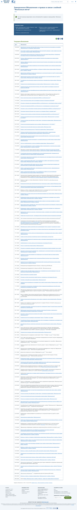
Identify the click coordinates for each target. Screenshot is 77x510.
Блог (55, 489)
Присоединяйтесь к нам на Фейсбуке (61, 491)
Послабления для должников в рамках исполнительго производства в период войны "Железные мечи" (41, 81)
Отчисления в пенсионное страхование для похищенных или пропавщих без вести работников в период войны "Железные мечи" (41, 157)
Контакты (55, 490)
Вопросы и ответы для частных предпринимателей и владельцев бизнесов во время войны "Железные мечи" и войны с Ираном (40, 448)
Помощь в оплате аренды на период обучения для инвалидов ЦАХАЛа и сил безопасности (40, 114)
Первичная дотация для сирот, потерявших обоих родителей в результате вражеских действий (41, 215)
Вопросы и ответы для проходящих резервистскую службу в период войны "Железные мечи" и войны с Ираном (40, 444)
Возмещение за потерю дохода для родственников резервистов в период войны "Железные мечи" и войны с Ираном (41, 194)
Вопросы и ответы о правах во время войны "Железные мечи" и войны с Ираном (48, 28)
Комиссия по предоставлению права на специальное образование (44, 177)
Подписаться (67, 497)
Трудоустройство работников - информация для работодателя (49, 30)
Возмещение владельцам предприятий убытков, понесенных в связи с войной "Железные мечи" (41, 183)
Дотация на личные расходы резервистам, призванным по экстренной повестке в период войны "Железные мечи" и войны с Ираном (41, 251)
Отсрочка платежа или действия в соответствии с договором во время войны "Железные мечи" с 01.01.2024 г (41, 121)
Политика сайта (8, 493)
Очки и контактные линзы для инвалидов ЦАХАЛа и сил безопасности (35, 97)
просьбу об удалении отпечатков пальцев (29, 223)
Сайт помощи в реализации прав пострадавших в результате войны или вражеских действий (40, 218)
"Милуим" (23, 414)
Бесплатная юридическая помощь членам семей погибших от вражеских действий (38, 457)
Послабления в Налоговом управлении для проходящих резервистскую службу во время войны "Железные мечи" (41, 66)
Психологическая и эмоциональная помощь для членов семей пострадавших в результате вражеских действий (40, 87)
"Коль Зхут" (43, 424)
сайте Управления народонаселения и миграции (36, 191)
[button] (1, 1)
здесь (50, 387)
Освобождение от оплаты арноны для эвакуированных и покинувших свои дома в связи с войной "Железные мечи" (41, 233)
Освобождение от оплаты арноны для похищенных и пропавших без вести (36, 243)
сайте (47, 95)
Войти (7, 496)
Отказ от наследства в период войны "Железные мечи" (32, 245)
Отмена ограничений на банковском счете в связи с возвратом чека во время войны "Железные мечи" (41, 300)
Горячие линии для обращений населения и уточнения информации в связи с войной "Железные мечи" (41, 466)
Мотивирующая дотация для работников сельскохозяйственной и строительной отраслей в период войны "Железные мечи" (40, 136)
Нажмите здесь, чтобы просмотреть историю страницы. (41, 482)
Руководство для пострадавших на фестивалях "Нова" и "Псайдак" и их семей (37, 317)
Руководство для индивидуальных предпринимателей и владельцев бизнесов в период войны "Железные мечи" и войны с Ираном (40, 262)
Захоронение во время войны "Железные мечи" (31, 417)
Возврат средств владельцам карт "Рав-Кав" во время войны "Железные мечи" (37, 129)
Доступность (8, 491)
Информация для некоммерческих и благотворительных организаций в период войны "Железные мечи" (41, 454)
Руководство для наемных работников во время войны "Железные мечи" (36, 332)
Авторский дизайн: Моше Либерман (42, 493)
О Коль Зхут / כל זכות (9, 489)
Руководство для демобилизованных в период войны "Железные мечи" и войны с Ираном (40, 84)
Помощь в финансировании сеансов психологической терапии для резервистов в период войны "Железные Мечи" (41, 62)
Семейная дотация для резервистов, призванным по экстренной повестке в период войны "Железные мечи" (40, 255)
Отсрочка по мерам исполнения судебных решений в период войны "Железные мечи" (39, 398)
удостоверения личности (26, 222)
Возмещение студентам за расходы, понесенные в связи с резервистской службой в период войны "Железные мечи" (41, 212)
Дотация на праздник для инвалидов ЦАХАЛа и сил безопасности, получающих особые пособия (41, 103)
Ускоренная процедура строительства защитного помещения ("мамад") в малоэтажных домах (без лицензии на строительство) (41, 307)
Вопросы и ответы (9, 490)
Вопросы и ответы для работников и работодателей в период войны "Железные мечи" (39, 450)
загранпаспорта (36, 222)
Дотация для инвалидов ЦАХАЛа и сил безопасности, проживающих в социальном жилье (39, 106)
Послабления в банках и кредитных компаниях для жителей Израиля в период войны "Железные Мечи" (41, 324)
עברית (72, 1)
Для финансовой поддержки (11, 495)
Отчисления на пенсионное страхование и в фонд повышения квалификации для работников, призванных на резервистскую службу (40, 287)
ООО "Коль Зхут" (45, 501)
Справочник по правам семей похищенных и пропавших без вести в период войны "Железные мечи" (41, 374)
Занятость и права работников (22, 32)
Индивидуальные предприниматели (23, 30)
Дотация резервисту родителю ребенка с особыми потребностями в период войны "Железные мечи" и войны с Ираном (41, 70)
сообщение (42, 329)
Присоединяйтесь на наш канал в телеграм (62, 493)
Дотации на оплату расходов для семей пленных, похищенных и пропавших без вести (39, 277)
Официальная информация (26, 462)
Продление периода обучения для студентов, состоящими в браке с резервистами (38, 111)
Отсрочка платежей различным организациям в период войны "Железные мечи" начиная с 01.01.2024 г (40, 117)
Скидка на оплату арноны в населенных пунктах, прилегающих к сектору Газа (37, 236)
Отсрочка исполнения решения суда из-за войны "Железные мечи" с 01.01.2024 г (38, 124)
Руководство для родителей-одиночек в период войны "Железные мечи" (36, 126)
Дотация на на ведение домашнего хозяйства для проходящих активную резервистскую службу (41, 248)
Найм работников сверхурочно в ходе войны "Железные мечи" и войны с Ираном (38, 459)
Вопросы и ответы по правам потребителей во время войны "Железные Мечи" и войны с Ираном (41, 437)
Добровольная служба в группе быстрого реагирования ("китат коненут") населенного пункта (40, 226)
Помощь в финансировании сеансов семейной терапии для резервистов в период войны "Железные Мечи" (39, 59)
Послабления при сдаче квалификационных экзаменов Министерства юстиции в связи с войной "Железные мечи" (41, 91)
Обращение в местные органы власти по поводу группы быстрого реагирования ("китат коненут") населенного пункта (41, 230)
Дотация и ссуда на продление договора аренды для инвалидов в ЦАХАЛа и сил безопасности (40, 108)
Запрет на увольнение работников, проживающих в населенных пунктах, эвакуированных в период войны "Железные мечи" (40, 168)
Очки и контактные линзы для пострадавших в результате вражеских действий (37, 100)
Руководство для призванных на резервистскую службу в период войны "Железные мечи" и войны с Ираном (41, 283)
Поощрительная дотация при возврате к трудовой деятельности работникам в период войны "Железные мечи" (40, 140)
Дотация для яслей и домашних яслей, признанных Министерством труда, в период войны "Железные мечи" (40, 259)
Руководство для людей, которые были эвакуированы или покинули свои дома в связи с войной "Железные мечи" (41, 390)
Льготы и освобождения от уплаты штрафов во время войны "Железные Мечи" (37, 143)
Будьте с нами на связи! (10, 494)
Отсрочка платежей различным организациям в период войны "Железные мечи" (38, 396)
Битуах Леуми (54, 424)
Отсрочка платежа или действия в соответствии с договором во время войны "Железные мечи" (41, 393)
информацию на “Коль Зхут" (48, 370)
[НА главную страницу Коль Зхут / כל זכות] (7, 1)
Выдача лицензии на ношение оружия (29, 274)
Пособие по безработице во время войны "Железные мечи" (33, 279)
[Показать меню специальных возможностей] (75, 1)
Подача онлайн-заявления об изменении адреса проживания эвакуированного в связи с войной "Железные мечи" (41, 240)
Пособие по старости (25, 491)
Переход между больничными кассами (49, 366)
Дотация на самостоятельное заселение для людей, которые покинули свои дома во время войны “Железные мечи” (41, 314)
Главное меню (24, 493)
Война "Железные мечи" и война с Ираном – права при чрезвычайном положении (26, 28)
